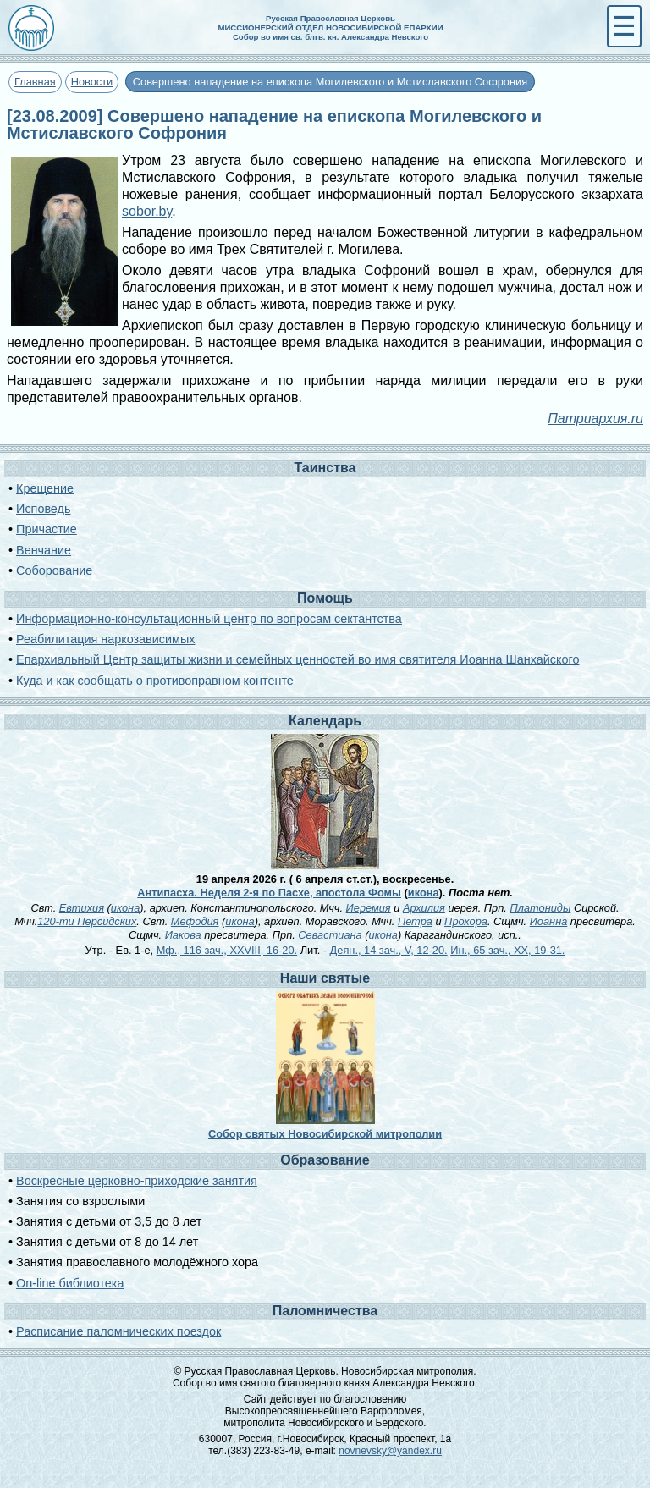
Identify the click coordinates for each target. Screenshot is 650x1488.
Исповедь (43, 508)
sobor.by (147, 211)
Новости (92, 81)
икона (423, 892)
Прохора (466, 921)
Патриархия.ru (595, 418)
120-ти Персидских (86, 921)
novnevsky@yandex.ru (390, 1451)
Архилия (424, 907)
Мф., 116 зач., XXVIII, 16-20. (227, 950)
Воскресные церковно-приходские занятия (136, 1181)
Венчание (43, 550)
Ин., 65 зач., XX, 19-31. (507, 950)
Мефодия (195, 921)
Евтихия (81, 907)
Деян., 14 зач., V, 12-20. (389, 950)
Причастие (46, 529)
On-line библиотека (70, 1283)
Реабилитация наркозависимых (105, 639)
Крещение (45, 488)
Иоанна (549, 921)
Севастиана (329, 935)
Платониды (540, 907)
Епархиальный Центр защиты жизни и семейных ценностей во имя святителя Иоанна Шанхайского (297, 659)
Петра (415, 921)
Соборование (54, 570)
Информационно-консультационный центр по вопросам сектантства (209, 619)
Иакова (183, 935)
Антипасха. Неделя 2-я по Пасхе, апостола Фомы (269, 892)
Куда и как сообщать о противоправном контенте (155, 680)
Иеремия (368, 907)
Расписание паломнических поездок (118, 1331)
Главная (35, 81)
